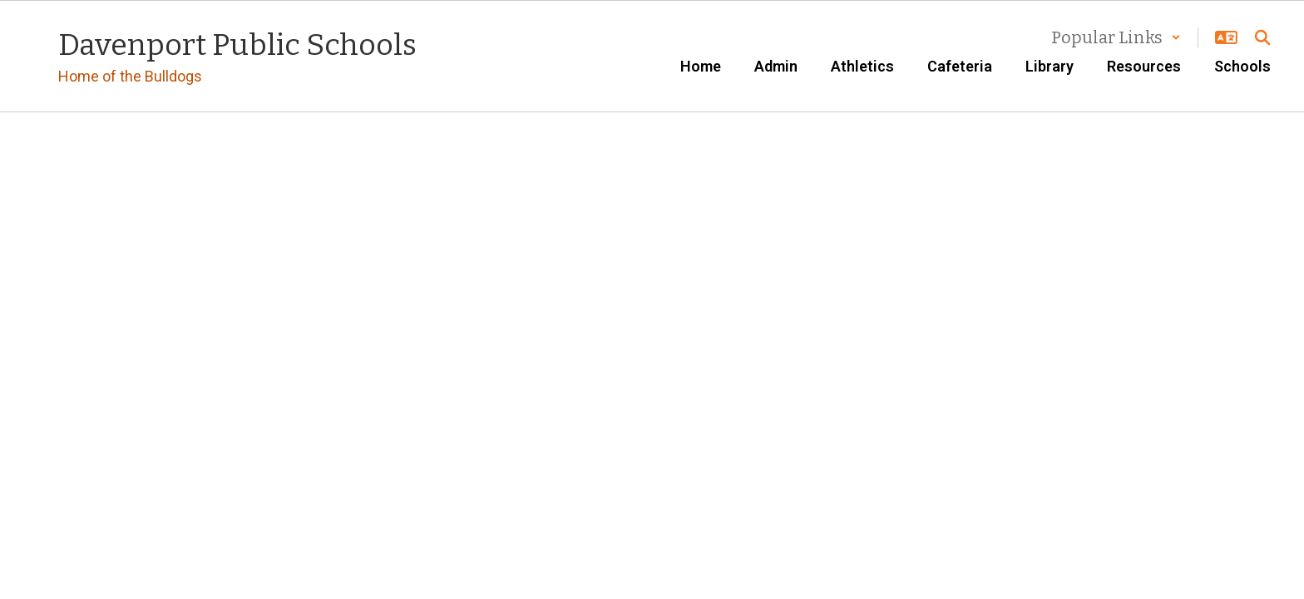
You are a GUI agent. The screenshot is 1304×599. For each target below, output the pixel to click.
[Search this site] (1262, 37)
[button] (1116, 37)
